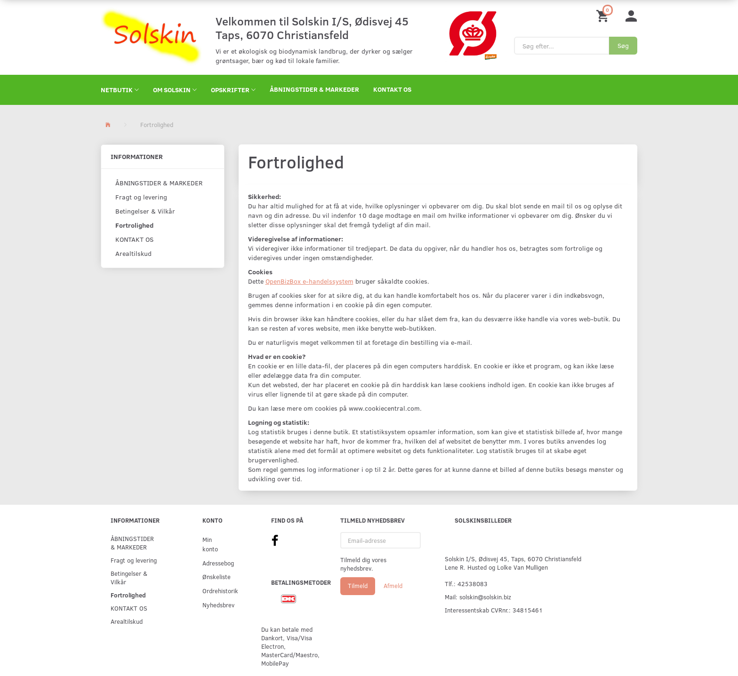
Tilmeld (358, 585)
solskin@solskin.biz (485, 597)
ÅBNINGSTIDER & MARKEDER (314, 89)
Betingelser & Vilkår (145, 211)
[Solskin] (151, 36)
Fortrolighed (134, 225)
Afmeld (393, 585)
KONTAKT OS (392, 89)
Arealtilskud (133, 253)
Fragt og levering (141, 196)
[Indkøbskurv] (603, 15)
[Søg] (623, 46)
